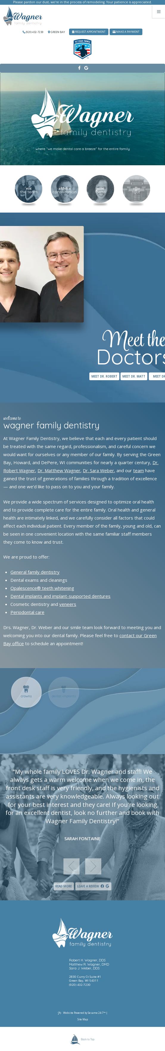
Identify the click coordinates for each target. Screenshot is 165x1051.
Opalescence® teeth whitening (42, 588)
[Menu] (158, 11)
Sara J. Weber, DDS (84, 968)
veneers (67, 604)
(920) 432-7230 (33, 32)
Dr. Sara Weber (98, 470)
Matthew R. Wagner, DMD (89, 964)
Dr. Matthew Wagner (59, 470)
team (138, 470)
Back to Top (82, 1039)
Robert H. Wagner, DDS (87, 960)
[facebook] (79, 68)
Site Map (82, 1019)
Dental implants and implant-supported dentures (60, 596)
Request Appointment (88, 32)
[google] (86, 68)
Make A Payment (126, 32)
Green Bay (56, 32)
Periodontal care (27, 612)
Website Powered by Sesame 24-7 (81, 1013)
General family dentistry (35, 572)
